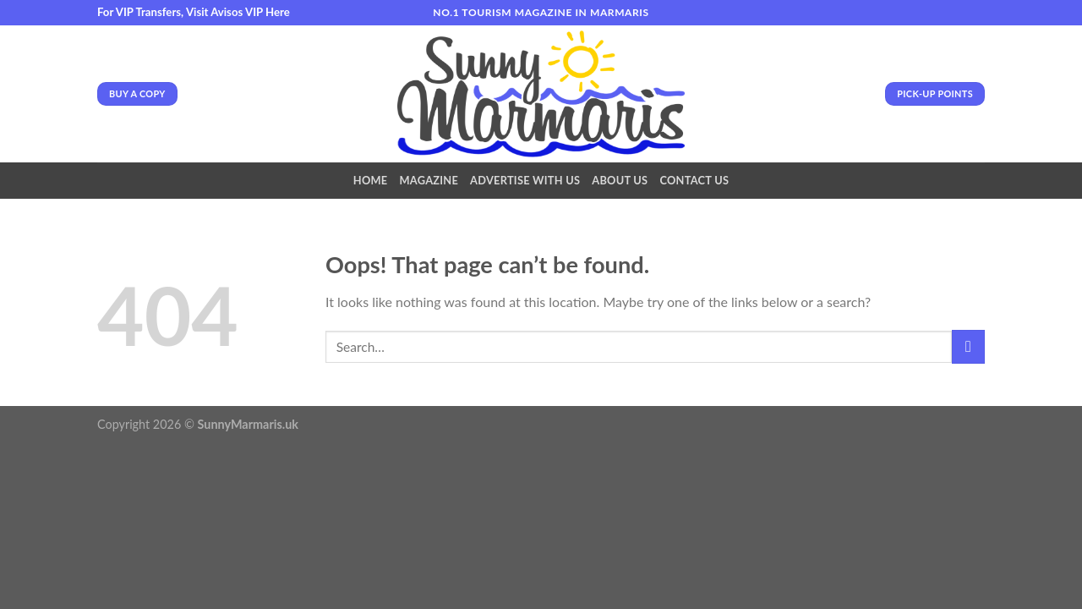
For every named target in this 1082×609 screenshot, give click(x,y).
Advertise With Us (525, 180)
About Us (620, 180)
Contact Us (694, 180)
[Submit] (968, 346)
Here (277, 12)
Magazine (428, 180)
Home (370, 180)
